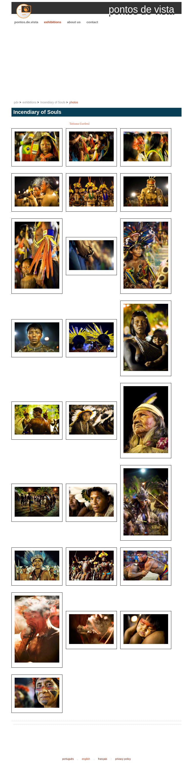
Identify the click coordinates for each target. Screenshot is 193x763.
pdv (16, 102)
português (68, 758)
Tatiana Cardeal (80, 123)
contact (92, 22)
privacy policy (123, 758)
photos (73, 102)
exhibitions (52, 22)
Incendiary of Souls (53, 102)
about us (74, 22)
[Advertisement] (96, 62)
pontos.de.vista (26, 22)
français (102, 758)
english (86, 758)
